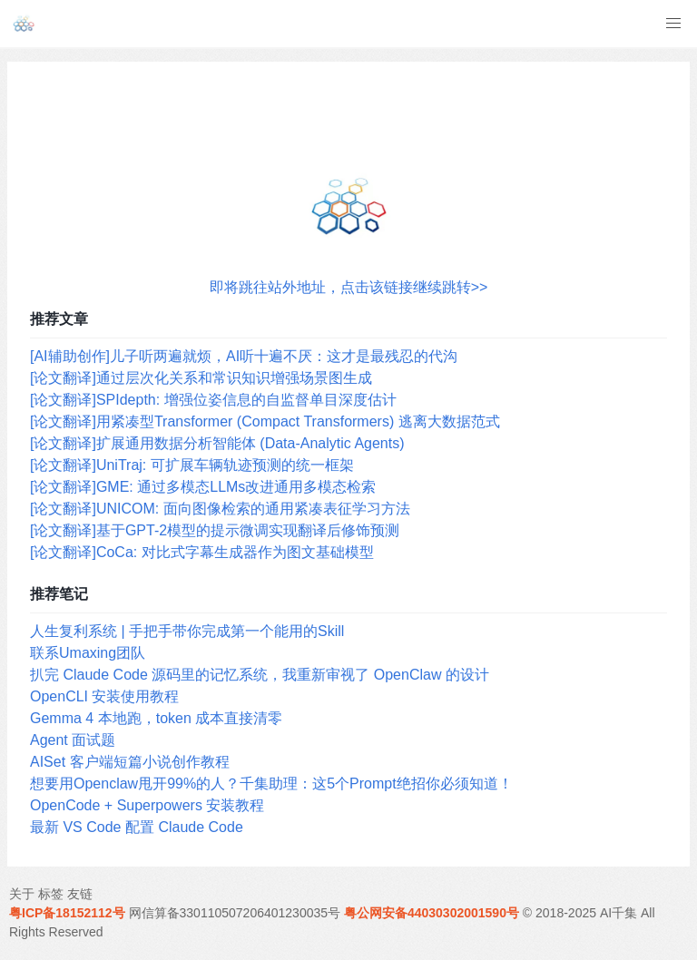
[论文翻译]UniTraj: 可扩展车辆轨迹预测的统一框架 (192, 465)
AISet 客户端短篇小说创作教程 (130, 761)
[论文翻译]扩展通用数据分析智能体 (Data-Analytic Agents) (217, 443)
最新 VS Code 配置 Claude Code (136, 827)
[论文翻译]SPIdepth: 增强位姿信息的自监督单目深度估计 (213, 399)
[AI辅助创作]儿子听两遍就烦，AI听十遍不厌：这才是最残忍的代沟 (243, 356)
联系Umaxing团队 (87, 653)
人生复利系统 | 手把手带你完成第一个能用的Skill (187, 631)
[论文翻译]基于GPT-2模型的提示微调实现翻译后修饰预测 (214, 530)
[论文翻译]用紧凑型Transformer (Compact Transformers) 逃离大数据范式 (265, 421)
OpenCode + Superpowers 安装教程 (147, 805)
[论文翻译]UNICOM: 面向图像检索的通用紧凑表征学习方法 (220, 508)
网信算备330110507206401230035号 (235, 913)
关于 (21, 894)
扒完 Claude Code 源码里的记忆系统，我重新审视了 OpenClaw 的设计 (259, 674)
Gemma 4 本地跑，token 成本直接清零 (156, 718)
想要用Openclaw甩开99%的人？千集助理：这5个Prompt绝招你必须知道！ (271, 783)
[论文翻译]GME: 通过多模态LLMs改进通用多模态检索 (203, 487)
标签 (51, 894)
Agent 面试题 (72, 740)
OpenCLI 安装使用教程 (104, 696)
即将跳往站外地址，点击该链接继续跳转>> (349, 287)
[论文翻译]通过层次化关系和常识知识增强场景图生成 (201, 378)
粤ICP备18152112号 (67, 913)
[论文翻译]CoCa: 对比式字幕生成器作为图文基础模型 (202, 552)
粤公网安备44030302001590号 (431, 913)
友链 (80, 894)
